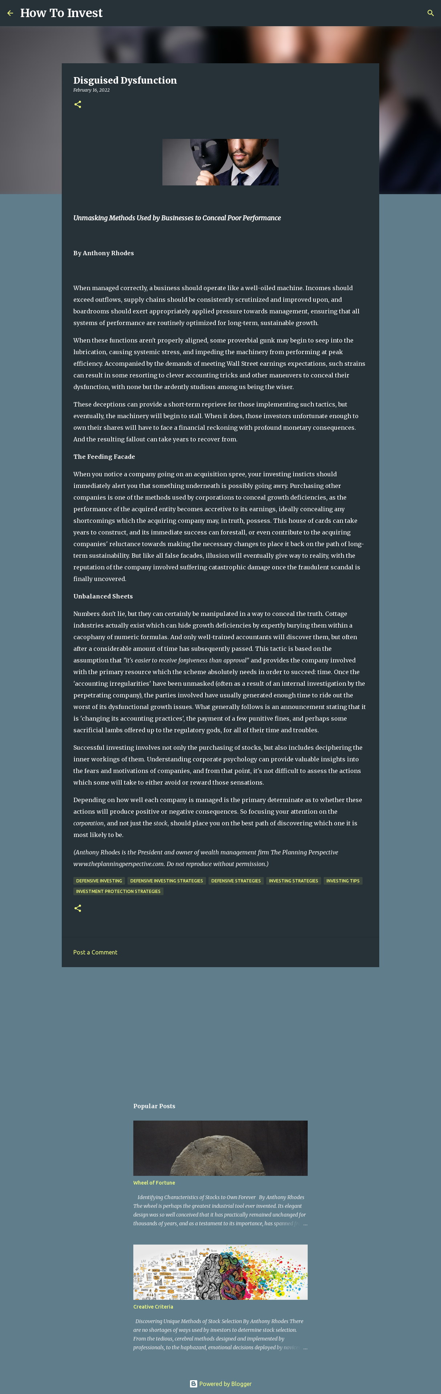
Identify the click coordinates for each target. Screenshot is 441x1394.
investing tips (343, 880)
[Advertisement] (220, 1029)
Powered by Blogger (220, 1384)
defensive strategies (236, 880)
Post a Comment (95, 952)
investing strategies (293, 880)
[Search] (113, 13)
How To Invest (61, 13)
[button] (77, 105)
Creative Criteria (153, 1307)
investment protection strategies (118, 891)
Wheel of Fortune (154, 1183)
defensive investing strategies (166, 880)
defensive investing (99, 880)
